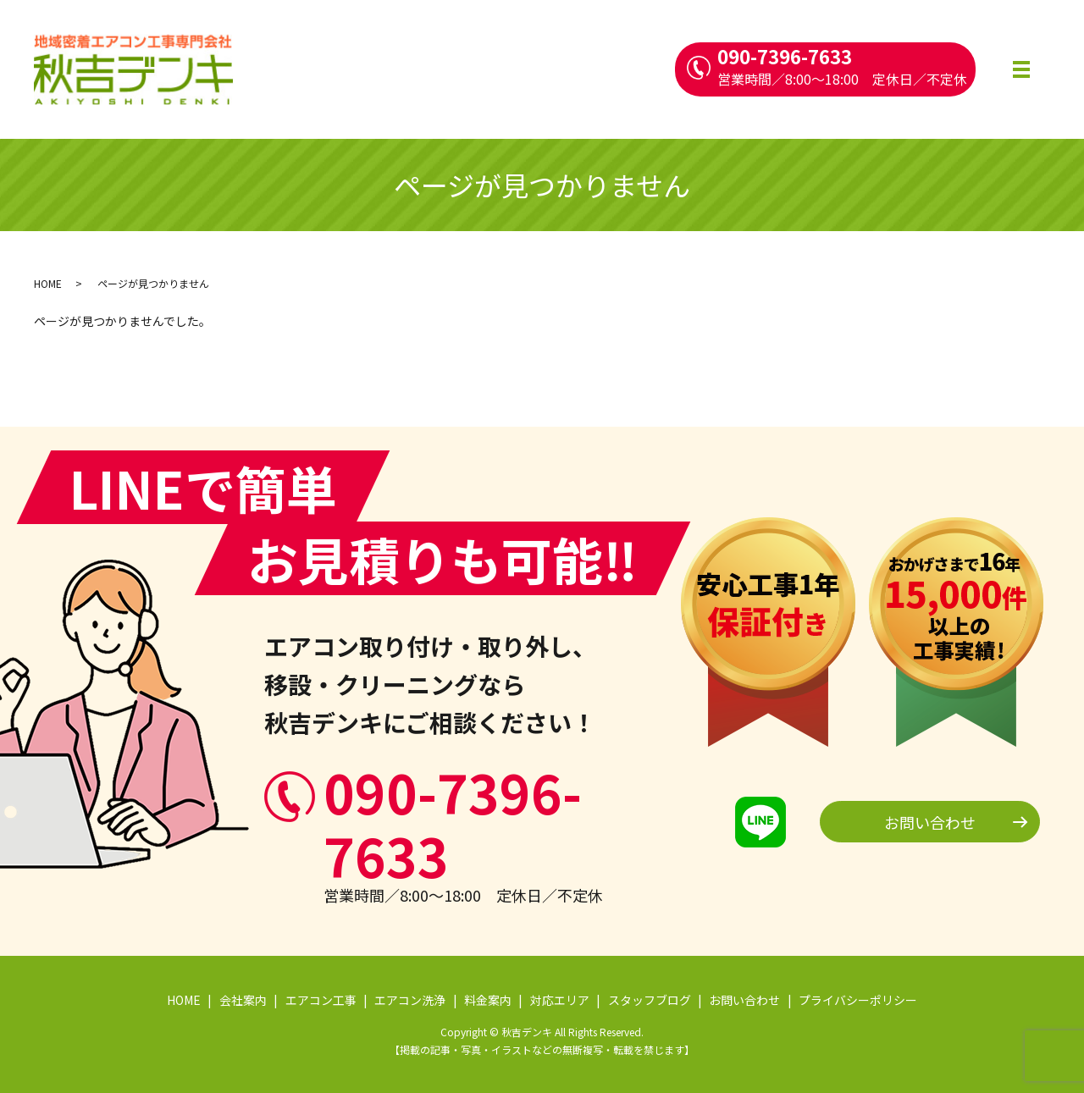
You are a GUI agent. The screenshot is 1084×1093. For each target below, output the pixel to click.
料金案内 (488, 999)
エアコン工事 (321, 999)
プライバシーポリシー (858, 999)
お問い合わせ (930, 822)
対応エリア (559, 999)
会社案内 (243, 999)
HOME (48, 283)
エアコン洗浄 (409, 999)
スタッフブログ (649, 999)
